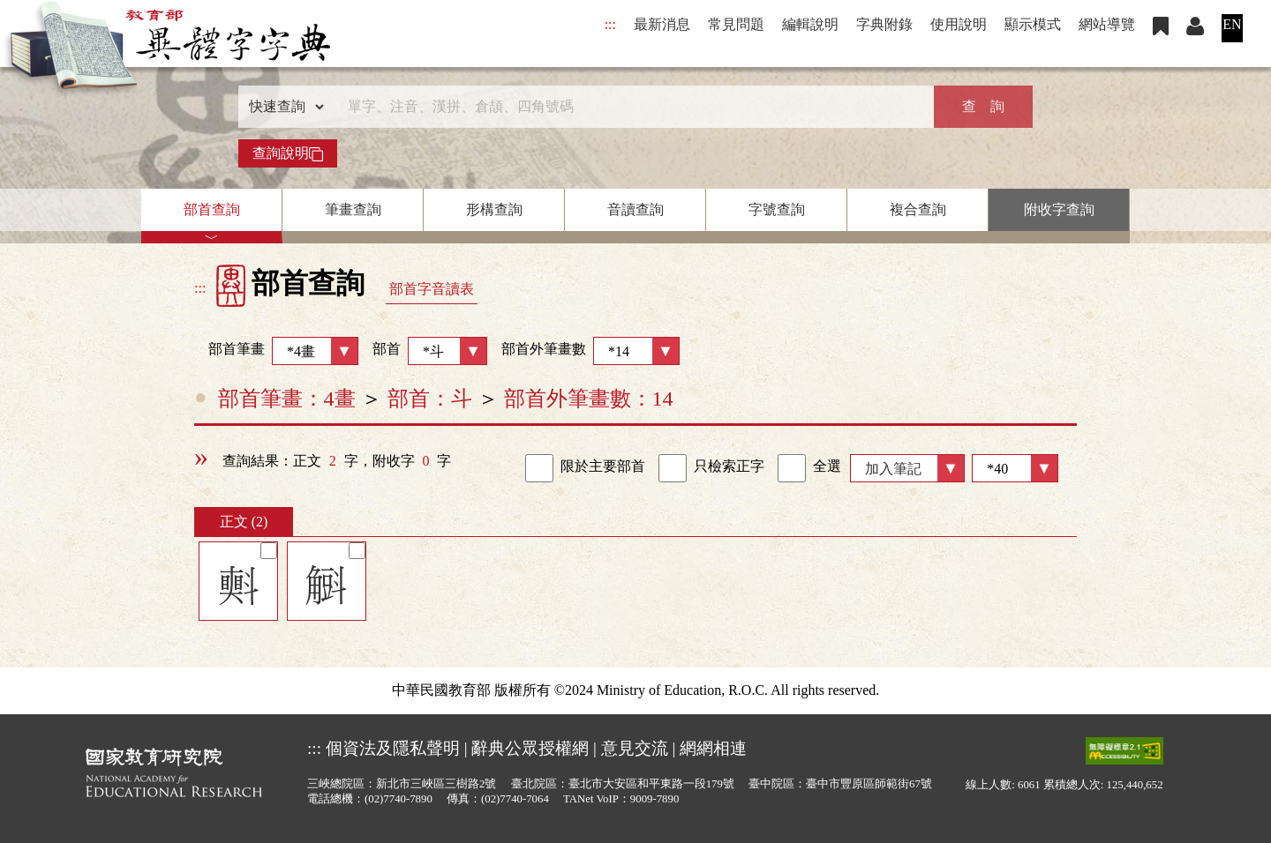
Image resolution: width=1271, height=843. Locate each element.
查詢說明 (287, 153)
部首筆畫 (276, 351)
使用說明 (958, 24)
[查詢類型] (282, 107)
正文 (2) (244, 521)
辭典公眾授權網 (530, 748)
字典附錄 (884, 24)
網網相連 (713, 748)
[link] (539, 468)
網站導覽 (1107, 24)
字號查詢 (776, 209)
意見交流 (634, 748)
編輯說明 (810, 24)
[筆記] (268, 550)
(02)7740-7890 (398, 799)
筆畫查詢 (353, 209)
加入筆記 (893, 468)
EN (1231, 24)
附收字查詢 (1059, 209)
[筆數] (1015, 468)
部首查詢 (212, 209)
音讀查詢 (635, 209)
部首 (429, 351)
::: (610, 24)
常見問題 (736, 24)
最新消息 (662, 24)
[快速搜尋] (629, 107)
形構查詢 (494, 209)
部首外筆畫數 (590, 351)
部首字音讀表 (431, 288)
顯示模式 (1032, 24)
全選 (809, 468)
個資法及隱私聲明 (393, 748)
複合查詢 (918, 209)
